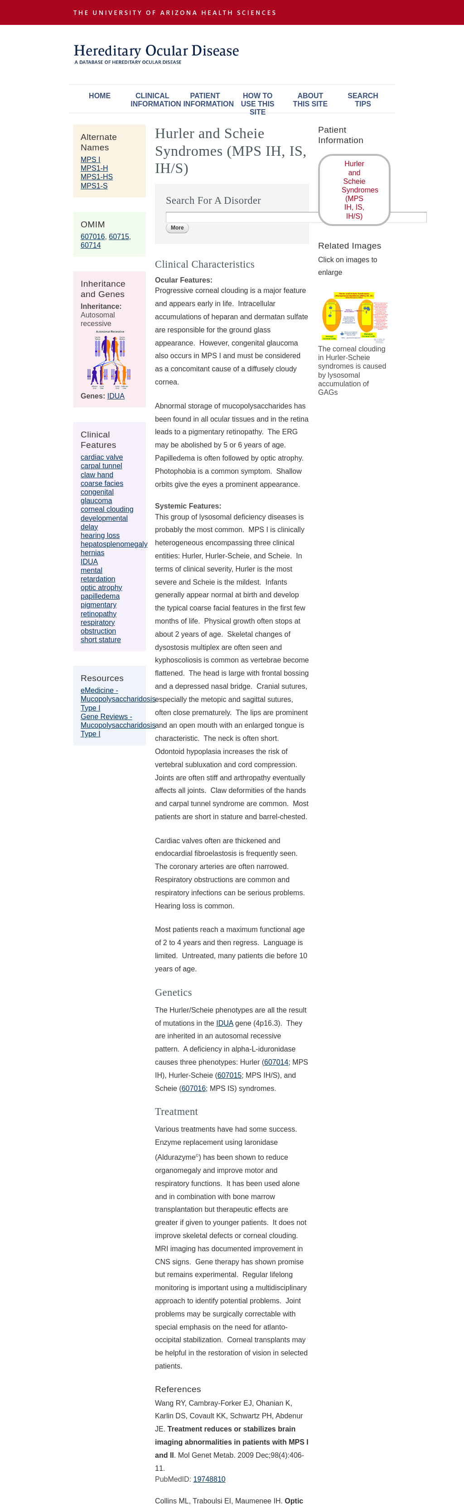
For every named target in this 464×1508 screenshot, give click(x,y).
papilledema (100, 596)
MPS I (91, 159)
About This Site (310, 100)
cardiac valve (102, 457)
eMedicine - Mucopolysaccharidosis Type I (118, 699)
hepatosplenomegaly (114, 544)
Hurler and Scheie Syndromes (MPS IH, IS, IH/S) (360, 190)
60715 (119, 236)
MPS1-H (94, 168)
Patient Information (207, 100)
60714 (91, 245)
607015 (230, 1075)
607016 (93, 236)
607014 (276, 1062)
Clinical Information (154, 100)
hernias (92, 553)
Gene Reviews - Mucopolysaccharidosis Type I (118, 725)
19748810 (209, 1479)
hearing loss (100, 535)
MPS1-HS (97, 177)
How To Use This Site (258, 102)
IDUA (116, 396)
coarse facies (102, 483)
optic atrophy (101, 587)
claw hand (97, 475)
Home (100, 96)
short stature (101, 640)
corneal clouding (107, 509)
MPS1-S (94, 186)
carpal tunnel (101, 466)
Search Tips (363, 100)
